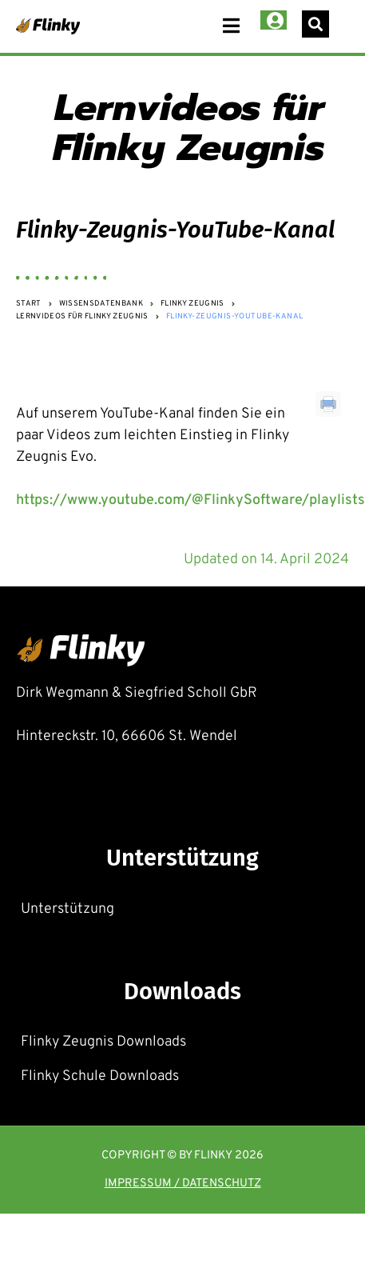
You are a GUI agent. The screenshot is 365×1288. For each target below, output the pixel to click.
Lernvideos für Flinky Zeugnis (82, 318)
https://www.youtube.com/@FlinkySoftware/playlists (190, 500)
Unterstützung (67, 909)
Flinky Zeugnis (192, 305)
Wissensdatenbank (101, 305)
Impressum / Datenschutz (183, 1184)
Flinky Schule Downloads (100, 1076)
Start (29, 305)
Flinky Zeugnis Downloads (103, 1042)
